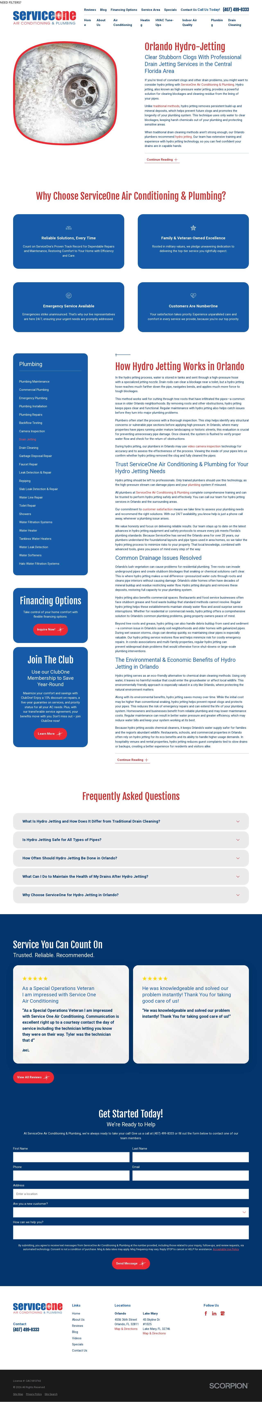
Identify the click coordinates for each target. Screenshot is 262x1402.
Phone (17, 1167)
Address (18, 1185)
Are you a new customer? (30, 1203)
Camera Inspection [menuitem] (32, 431)
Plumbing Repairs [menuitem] (30, 415)
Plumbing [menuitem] (217, 22)
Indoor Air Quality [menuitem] (189, 22)
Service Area (150, 10)
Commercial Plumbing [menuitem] (34, 390)
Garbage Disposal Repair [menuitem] (35, 456)
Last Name (139, 1148)
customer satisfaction (158, 509)
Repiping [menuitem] (24, 481)
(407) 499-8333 (236, 9)
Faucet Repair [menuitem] (28, 464)
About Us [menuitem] (101, 22)
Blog (103, 10)
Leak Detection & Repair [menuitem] (35, 472)
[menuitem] (18, 1394)
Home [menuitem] (87, 22)
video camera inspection (204, 446)
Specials (170, 10)
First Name (20, 1148)
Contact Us (189, 10)
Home (76, 1313)
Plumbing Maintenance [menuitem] (34, 381)
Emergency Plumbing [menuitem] (33, 398)
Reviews (90, 10)
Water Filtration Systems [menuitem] (35, 522)
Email (136, 1167)
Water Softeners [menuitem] (30, 555)
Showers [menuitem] (25, 514)
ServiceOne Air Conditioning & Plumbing (207, 84)
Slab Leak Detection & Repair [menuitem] (38, 489)
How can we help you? (28, 1222)
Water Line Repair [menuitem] (31, 497)
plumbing (194, 485)
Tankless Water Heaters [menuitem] (35, 539)
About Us (78, 1319)
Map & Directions (126, 1329)
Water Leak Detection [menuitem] (33, 547)
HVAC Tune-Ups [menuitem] (165, 22)
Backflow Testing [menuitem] (30, 423)
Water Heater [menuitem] (28, 530)
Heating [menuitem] (145, 22)
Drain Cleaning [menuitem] (234, 22)
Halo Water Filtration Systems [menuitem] (39, 564)
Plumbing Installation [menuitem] (33, 406)
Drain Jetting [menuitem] (27, 439)
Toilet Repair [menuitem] (27, 505)
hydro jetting (183, 137)
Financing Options (124, 10)
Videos (76, 1338)
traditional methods (166, 106)
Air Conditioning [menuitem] (122, 22)
